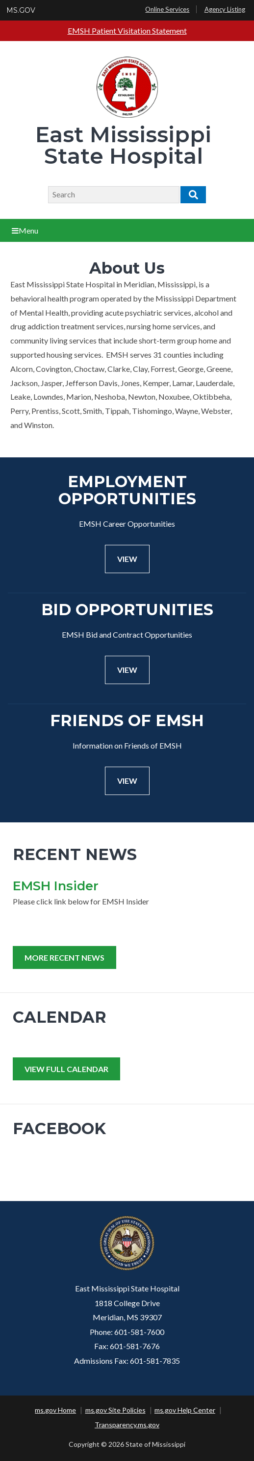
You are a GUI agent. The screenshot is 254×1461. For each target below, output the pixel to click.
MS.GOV (20, 10)
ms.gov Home (55, 1410)
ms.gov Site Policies (115, 1410)
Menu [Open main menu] (25, 230)
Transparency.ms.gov (127, 1424)
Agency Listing (224, 9)
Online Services (167, 9)
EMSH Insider (56, 885)
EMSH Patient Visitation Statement (127, 30)
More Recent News (64, 957)
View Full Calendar (66, 1069)
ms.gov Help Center (184, 1410)
